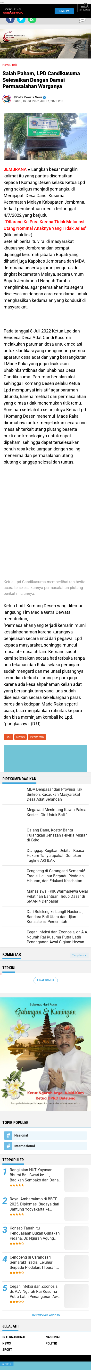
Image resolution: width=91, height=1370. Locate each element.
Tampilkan (79, 955)
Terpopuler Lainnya (46, 1314)
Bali (14, 64)
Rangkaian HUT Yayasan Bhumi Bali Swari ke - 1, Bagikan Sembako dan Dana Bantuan (34, 1175)
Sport (7, 1350)
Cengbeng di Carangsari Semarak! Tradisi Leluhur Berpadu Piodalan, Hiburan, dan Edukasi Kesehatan (33, 1262)
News (20, 737)
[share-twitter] (21, 19)
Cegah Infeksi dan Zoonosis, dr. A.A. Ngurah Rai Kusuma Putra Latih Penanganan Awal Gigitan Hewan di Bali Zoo (35, 1291)
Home (6, 64)
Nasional (21, 1135)
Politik (51, 1343)
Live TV (63, 11)
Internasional (24, 1146)
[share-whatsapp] (32, 19)
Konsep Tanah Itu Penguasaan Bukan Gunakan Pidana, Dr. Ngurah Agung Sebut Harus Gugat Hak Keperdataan (35, 1233)
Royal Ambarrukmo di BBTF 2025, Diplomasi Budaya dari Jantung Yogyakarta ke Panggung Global (34, 1204)
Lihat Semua (45, 980)
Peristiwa (37, 737)
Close (6, 1364)
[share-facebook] (10, 19)
